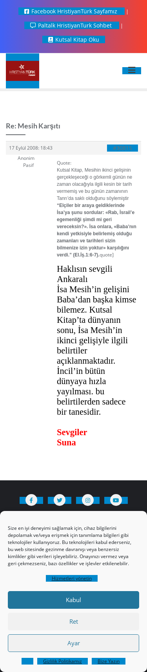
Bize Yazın (109, 661)
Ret (73, 621)
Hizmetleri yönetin (72, 578)
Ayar (73, 643)
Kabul (73, 600)
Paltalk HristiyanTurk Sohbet (71, 25)
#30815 (122, 148)
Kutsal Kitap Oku (73, 39)
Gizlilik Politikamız (62, 661)
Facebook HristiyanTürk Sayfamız (71, 11)
